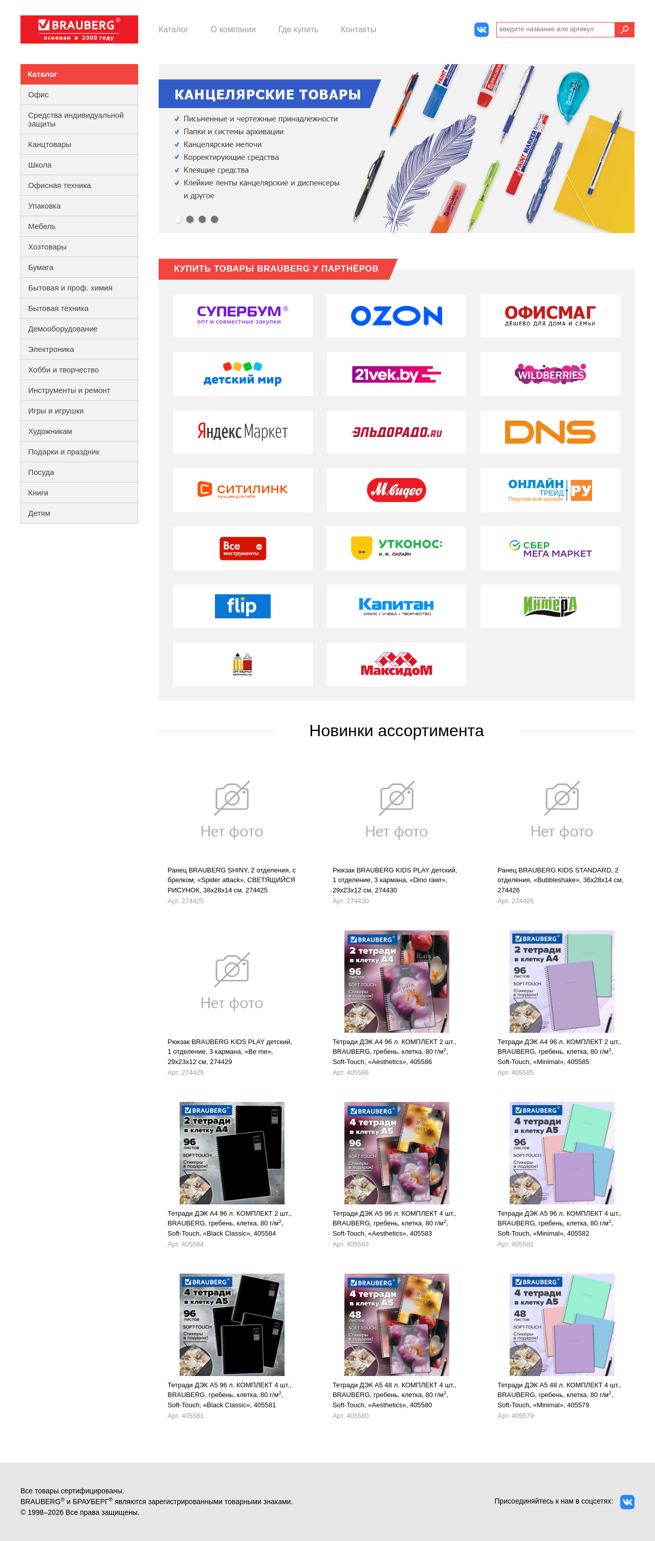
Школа (40, 164)
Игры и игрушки (56, 410)
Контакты (358, 29)
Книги (38, 492)
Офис (38, 94)
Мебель (42, 226)
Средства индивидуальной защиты (76, 119)
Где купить (298, 29)
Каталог (173, 29)
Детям (39, 513)
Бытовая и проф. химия (70, 287)
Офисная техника (59, 185)
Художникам (50, 431)
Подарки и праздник (63, 451)
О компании (233, 29)
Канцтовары (49, 144)
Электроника (51, 349)
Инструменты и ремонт (69, 390)
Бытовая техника (58, 308)
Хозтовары (47, 246)
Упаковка (44, 205)
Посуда (41, 472)
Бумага (40, 267)
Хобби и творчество (63, 369)
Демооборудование (63, 328)
